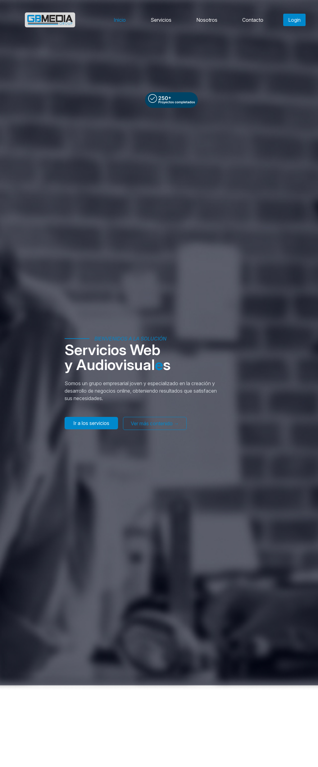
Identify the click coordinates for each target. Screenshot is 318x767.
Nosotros (206, 20)
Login (294, 20)
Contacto (252, 20)
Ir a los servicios (91, 423)
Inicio (120, 20)
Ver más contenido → (155, 423)
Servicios (161, 20)
